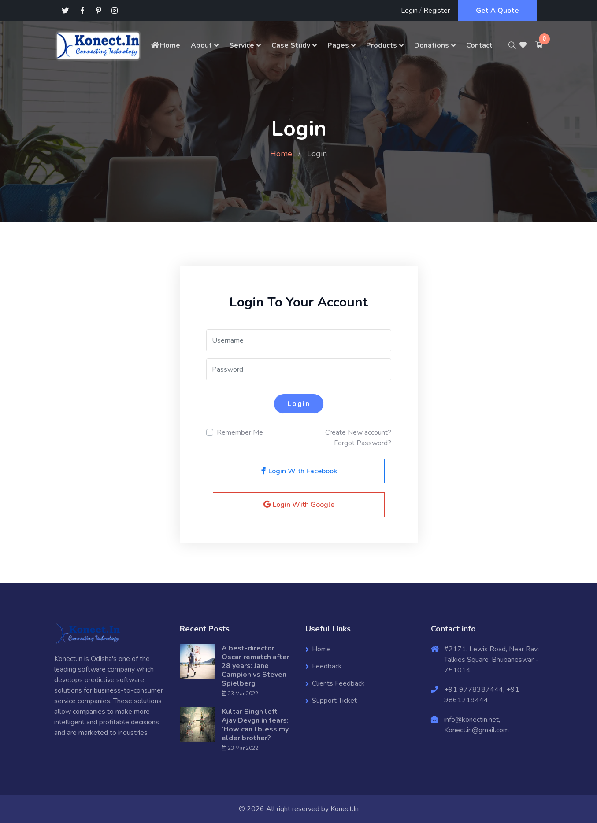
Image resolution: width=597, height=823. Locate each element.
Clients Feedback (338, 683)
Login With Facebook (298, 471)
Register (436, 10)
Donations (431, 45)
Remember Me (240, 432)
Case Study (290, 45)
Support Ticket (334, 700)
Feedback (327, 666)
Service (241, 45)
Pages (338, 45)
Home (165, 45)
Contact (479, 45)
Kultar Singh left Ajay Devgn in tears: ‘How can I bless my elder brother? (255, 725)
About (201, 45)
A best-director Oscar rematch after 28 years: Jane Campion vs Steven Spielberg (255, 665)
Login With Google (298, 504)
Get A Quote (497, 10)
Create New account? (358, 432)
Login (409, 10)
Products (381, 45)
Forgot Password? (362, 443)
